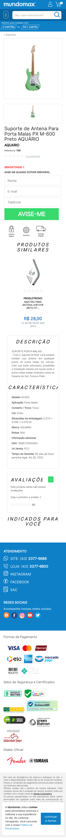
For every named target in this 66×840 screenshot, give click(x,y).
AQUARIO (11, 145)
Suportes (11, 34)
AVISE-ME (31, 214)
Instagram (20, 574)
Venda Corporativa (42, 793)
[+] (51, 479)
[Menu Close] (6, 14)
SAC (13, 590)
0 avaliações (33, 156)
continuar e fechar (51, 818)
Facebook (19, 582)
